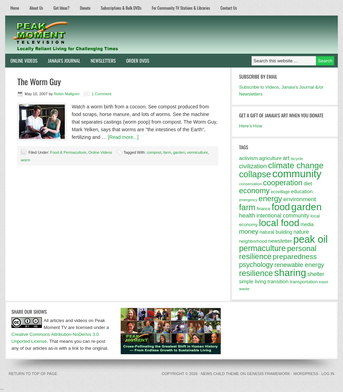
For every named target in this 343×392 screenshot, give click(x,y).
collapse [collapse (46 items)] (255, 174)
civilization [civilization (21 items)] (253, 166)
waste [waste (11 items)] (244, 289)
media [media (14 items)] (307, 224)
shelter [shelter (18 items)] (315, 274)
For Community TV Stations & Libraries (181, 8)
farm (167, 152)
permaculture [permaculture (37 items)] (262, 248)
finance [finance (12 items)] (264, 208)
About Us (36, 8)
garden (179, 152)
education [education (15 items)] (302, 191)
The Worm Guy (39, 81)
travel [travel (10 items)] (323, 282)
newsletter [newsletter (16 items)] (280, 241)
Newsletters (103, 60)
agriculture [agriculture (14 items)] (270, 158)
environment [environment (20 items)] (299, 199)
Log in (328, 374)
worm (25, 160)
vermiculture (197, 152)
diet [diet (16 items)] (308, 183)
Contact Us (228, 8)
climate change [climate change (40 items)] (296, 165)
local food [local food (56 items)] (279, 222)
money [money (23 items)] (248, 231)
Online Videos (21, 60)
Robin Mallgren (66, 94)
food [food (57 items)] (281, 207)
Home (14, 8)
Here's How (250, 125)
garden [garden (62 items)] (306, 206)
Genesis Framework (268, 374)
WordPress (305, 374)
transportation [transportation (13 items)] (304, 281)
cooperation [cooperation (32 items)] (282, 182)
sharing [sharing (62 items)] (290, 272)
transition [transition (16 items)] (278, 281)
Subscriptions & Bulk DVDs (121, 8)
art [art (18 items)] (286, 158)
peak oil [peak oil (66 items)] (310, 239)
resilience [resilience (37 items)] (256, 273)
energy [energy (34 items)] (270, 198)
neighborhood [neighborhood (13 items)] (253, 241)
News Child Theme (220, 374)
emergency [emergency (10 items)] (248, 200)
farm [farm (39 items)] (247, 207)
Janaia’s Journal (61, 60)
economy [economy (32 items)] (254, 190)
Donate (85, 8)
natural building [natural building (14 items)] (276, 232)
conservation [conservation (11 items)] (250, 184)
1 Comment (101, 94)
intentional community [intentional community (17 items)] (282, 216)
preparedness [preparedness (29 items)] (295, 256)
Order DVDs (135, 60)
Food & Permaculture (68, 152)
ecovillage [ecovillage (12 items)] (280, 191)
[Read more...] (123, 137)
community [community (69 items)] (297, 173)
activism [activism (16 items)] (248, 158)
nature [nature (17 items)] (301, 232)
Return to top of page (33, 374)
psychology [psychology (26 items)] (256, 264)
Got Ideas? (61, 8)
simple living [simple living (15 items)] (252, 281)
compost (154, 152)
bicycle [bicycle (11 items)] (297, 159)
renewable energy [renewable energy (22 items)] (299, 264)
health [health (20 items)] (247, 215)
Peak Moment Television (85, 35)
